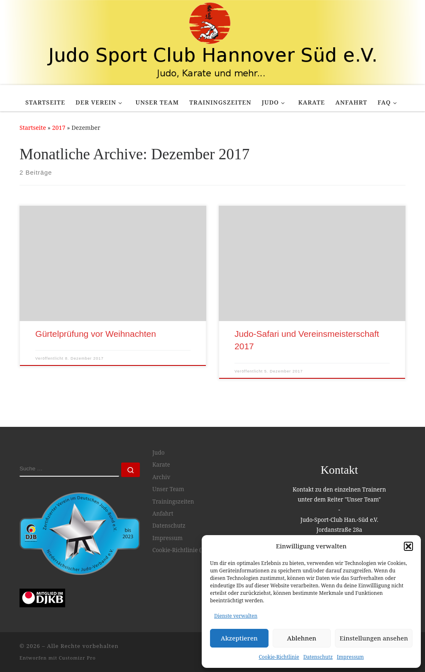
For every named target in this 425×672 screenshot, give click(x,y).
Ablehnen (302, 638)
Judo (158, 452)
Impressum (350, 656)
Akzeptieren (239, 638)
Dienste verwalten (235, 615)
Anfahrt (162, 513)
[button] (408, 546)
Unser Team (168, 489)
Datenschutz (318, 656)
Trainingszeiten (173, 501)
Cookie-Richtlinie (279, 656)
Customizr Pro (77, 658)
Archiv (161, 477)
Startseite (33, 127)
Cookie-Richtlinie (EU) (181, 550)
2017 (59, 127)
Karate (161, 464)
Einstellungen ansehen (374, 638)
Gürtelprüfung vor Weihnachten (95, 333)
